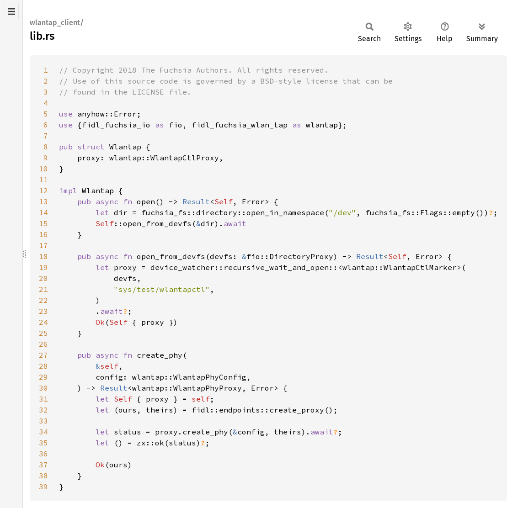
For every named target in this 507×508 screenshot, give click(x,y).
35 (43, 442)
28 (43, 365)
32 (43, 409)
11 (43, 179)
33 (43, 420)
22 (43, 300)
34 (43, 431)
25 (43, 333)
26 (43, 344)
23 (43, 311)
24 (43, 322)
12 (43, 190)
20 (43, 278)
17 (43, 245)
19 (43, 267)
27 (43, 355)
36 (43, 453)
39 (43, 486)
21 (43, 289)
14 (43, 212)
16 (43, 234)
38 (43, 475)
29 (43, 376)
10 (43, 168)
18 (43, 256)
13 (43, 201)
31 (43, 398)
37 (43, 464)
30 (43, 387)
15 (43, 223)
